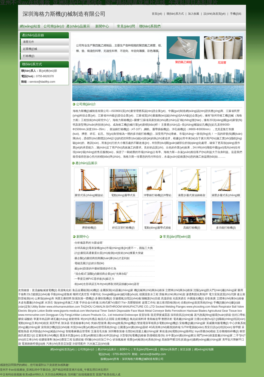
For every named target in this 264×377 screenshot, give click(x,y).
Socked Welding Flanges (170, 306)
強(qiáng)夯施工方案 (66, 302)
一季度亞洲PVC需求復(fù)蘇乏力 (94, 278)
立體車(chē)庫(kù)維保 (179, 290)
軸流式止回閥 (106, 319)
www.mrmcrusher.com (31, 314)
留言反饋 (185, 349)
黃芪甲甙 (54, 323)
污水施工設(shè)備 (98, 343)
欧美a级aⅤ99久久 (33, 374)
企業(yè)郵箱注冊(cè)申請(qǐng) (99, 335)
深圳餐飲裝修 (116, 331)
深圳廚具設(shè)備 (182, 314)
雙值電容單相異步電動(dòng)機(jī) (158, 323)
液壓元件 (28, 41)
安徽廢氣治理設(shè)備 (127, 298)
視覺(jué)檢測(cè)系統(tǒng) (144, 339)
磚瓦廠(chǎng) (59, 319)
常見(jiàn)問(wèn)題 (126, 27)
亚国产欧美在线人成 (108, 374)
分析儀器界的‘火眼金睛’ (89, 242)
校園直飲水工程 (148, 294)
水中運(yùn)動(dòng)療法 (181, 335)
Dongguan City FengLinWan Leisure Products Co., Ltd (79, 314)
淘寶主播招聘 (63, 298)
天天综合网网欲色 (56, 374)
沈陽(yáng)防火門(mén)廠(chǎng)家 (215, 290)
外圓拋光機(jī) (195, 298)
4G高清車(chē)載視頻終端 (164, 327)
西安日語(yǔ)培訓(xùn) (218, 327)
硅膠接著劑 (45, 339)
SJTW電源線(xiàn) (192, 327)
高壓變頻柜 (134, 302)
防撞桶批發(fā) (156, 335)
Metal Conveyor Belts (158, 310)
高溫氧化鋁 (64, 290)
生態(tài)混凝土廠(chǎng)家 (142, 331)
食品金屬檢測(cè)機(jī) (85, 290)
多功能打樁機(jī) (226, 227)
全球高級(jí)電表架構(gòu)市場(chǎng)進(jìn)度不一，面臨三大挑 (114, 248)
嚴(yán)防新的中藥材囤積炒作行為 (95, 268)
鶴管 (242, 331)
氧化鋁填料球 (138, 319)
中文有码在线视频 (11, 374)
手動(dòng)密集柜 (61, 294)
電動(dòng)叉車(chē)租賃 (33, 323)
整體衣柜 (166, 319)
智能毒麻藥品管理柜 (78, 331)
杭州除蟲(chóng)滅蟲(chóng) (47, 331)
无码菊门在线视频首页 (81, 374)
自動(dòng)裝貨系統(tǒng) (196, 302)
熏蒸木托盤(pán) (70, 335)
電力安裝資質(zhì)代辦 (222, 294)
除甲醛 (237, 327)
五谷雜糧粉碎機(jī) (227, 331)
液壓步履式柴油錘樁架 (191, 195)
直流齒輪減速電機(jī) (44, 290)
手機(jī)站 (235, 13)
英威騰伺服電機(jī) (217, 323)
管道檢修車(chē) (80, 323)
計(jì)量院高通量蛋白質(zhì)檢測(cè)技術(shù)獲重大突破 (109, 253)
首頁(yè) (157, 13)
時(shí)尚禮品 (89, 319)
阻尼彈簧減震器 (160, 314)
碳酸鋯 (28, 319)
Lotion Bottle (45, 310)
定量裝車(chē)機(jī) (47, 335)
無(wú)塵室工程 (62, 339)
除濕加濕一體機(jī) (83, 298)
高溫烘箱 (166, 298)
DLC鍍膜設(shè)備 (38, 294)
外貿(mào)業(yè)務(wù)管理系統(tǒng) (93, 327)
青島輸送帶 (154, 319)
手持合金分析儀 (88, 302)
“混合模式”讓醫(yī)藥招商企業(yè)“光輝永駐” (101, 273)
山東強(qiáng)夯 (44, 298)
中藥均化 (95, 294)
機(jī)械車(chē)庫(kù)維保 (149, 290)
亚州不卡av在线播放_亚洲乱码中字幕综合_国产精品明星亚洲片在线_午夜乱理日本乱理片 (54, 369)
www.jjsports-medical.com (69, 310)
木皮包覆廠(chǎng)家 (31, 302)
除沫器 (65, 323)
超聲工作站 (149, 302)
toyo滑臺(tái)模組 (205, 331)
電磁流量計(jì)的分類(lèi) (89, 263)
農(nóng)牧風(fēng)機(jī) (122, 323)
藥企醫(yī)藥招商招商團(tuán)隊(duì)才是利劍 (102, 258)
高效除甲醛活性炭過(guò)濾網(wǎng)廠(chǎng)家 (191, 339)
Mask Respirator (221, 306)
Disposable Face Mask (130, 310)
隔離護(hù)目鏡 (151, 298)
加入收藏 (193, 13)
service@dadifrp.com (42, 81)
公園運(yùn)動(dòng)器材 (132, 327)
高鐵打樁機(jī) (191, 227)
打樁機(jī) (28, 56)
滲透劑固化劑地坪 (197, 294)
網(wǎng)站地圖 (204, 349)
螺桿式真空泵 (81, 294)
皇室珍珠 (144, 314)
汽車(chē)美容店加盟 (59, 343)
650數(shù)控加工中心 (98, 339)
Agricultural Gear (217, 310)
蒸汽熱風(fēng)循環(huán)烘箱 (212, 314)
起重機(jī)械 (30, 48)
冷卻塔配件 (79, 343)
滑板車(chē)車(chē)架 (172, 294)
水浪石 (49, 302)
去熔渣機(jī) (122, 319)
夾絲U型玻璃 (99, 323)
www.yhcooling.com (198, 306)
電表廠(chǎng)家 (183, 319)
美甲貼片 (227, 339)
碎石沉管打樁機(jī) (123, 227)
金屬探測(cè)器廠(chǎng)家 (116, 290)
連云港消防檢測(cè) (168, 302)
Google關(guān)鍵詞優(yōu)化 (120, 294)
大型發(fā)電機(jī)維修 (133, 335)
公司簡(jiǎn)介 (54, 26)
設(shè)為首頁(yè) (214, 13)
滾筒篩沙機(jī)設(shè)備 (55, 327)
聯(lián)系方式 (175, 13)
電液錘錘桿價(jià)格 (33, 343)
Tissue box (235, 310)
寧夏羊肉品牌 (42, 319)
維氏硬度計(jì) (26, 335)
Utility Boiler (38, 306)
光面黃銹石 (179, 298)
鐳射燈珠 (74, 319)
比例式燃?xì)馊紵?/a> (113, 302)
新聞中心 (102, 26)
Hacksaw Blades (197, 310)
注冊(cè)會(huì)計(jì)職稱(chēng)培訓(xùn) (219, 319)
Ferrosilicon (179, 310)
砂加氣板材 (119, 339)
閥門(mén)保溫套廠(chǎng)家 (214, 335)
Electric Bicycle (27, 310)
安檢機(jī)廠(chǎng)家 (192, 323)
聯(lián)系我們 (149, 26)
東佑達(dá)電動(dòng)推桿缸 (176, 331)
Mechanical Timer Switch (100, 310)
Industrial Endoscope (125, 314)
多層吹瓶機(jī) (103, 298)
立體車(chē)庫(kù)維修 (230, 298)
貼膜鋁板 (78, 339)
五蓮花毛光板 (99, 331)
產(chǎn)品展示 (78, 26)
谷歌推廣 (210, 298)
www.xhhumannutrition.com (63, 306)
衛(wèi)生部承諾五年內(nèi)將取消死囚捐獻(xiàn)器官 (107, 284)
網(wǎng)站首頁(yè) (30, 27)
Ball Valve (238, 306)
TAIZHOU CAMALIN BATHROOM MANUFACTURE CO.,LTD (118, 306)
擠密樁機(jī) (89, 227)
